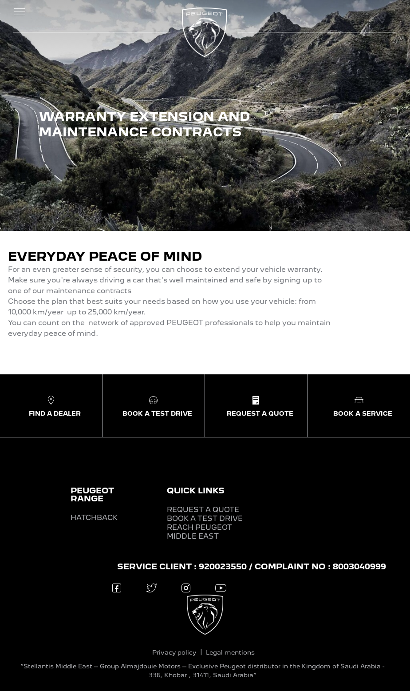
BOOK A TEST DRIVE (205, 518)
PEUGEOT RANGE (92, 494)
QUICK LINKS (196, 490)
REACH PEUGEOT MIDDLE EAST (199, 531)
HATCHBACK (94, 517)
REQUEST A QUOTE (203, 509)
